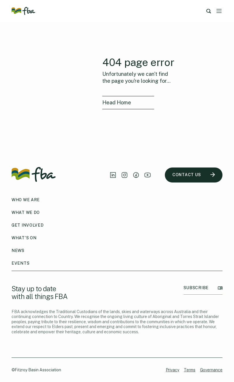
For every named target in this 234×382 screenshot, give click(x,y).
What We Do (26, 212)
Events (20, 263)
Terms (189, 370)
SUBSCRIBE (203, 287)
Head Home (116, 102)
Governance (211, 370)
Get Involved (28, 225)
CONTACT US (193, 174)
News (18, 250)
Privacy (172, 370)
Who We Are (26, 199)
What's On (24, 238)
